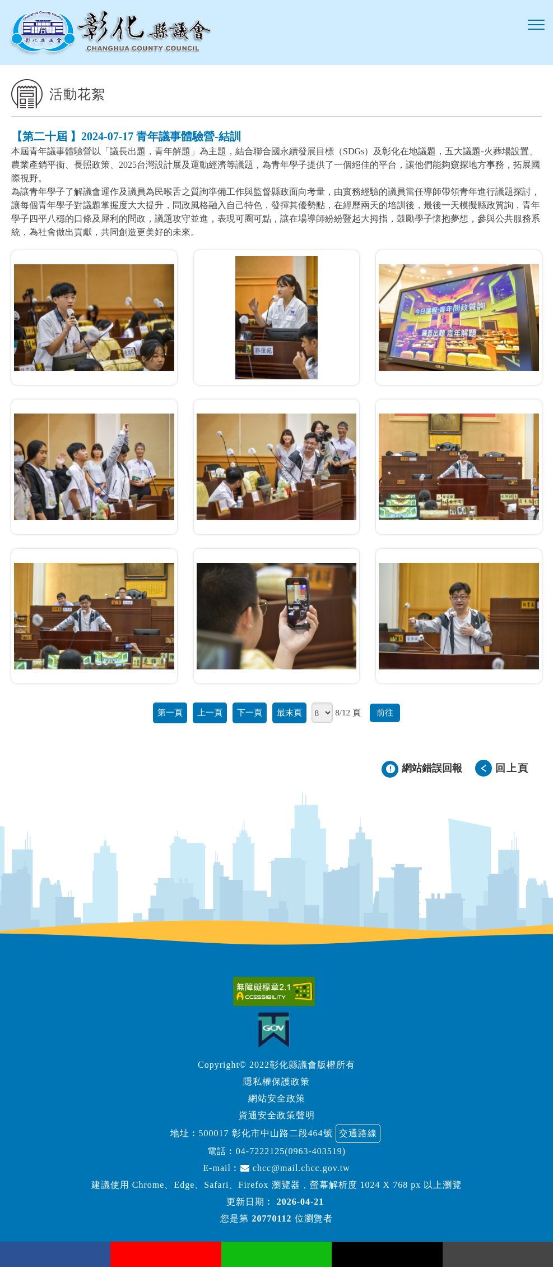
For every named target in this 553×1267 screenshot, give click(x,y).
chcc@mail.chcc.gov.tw (295, 1168)
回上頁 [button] (512, 768)
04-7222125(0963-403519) (291, 1151)
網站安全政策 (276, 1098)
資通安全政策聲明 (277, 1115)
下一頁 (249, 712)
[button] (536, 25)
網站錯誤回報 (432, 768)
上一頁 (209, 712)
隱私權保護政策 (276, 1081)
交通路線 (358, 1133)
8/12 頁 (348, 712)
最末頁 (289, 712)
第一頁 (170, 712)
